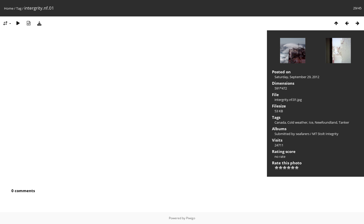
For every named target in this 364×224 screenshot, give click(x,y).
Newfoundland (326, 122)
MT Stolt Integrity (325, 133)
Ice (311, 122)
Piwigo (190, 218)
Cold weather (297, 122)
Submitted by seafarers (292, 133)
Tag (18, 8)
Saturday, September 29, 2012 (297, 77)
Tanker (344, 122)
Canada (280, 122)
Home (8, 8)
